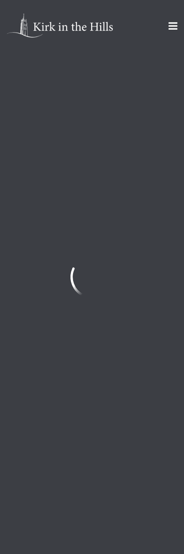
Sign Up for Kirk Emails (58, 487)
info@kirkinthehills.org (43, 382)
